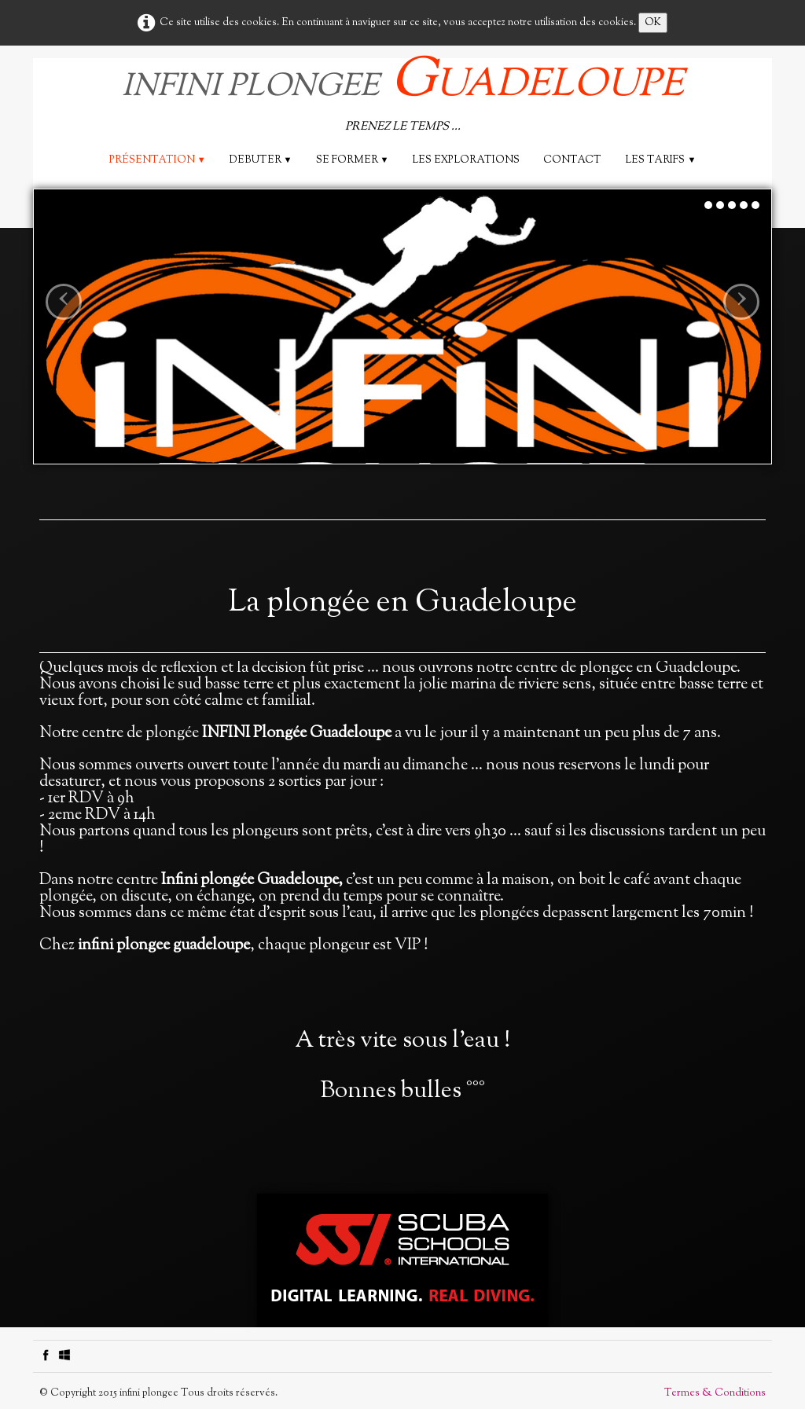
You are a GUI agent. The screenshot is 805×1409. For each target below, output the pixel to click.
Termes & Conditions (715, 1393)
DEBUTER (261, 160)
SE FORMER (352, 160)
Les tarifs (660, 160)
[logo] (403, 98)
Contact (572, 160)
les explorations (466, 160)
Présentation (157, 160)
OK (653, 23)
